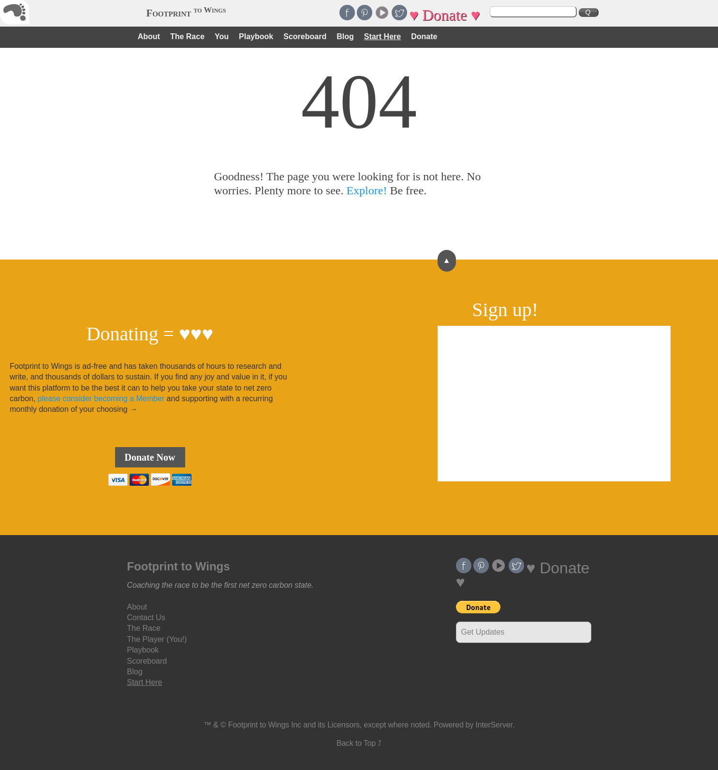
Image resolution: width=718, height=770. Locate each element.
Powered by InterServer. (474, 725)
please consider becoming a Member (101, 398)
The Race (187, 36)
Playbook (256, 36)
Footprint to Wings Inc (264, 725)
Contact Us (146, 617)
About (149, 36)
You (222, 36)
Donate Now (150, 457)
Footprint (186, 12)
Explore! (366, 190)
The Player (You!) (157, 639)
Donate (424, 36)
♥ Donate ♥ (444, 15)
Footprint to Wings (178, 566)
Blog (345, 36)
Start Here (382, 36)
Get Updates (483, 632)
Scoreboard (304, 36)
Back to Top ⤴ (359, 743)
